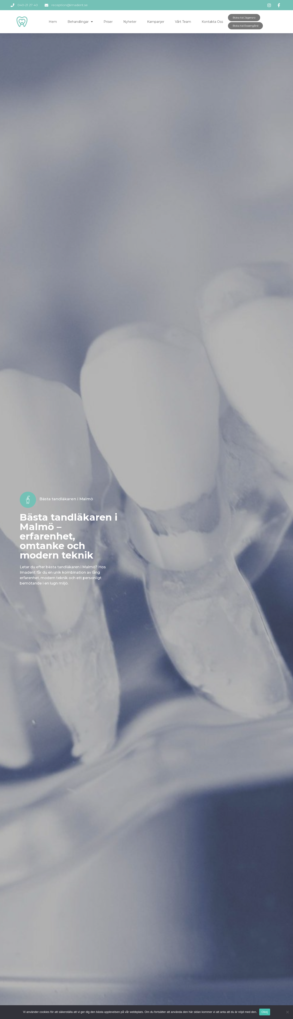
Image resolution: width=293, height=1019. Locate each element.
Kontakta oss (212, 22)
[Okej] (287, 1012)
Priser (108, 22)
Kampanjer (155, 22)
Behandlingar (80, 22)
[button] (244, 17)
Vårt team (183, 22)
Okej (265, 1012)
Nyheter (129, 22)
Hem (53, 22)
